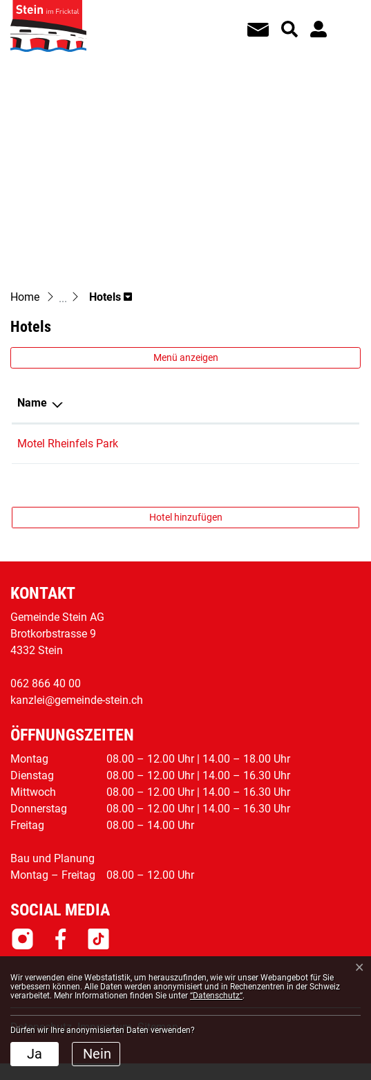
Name (32, 402)
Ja (34, 1053)
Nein (97, 1053)
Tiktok (98, 939)
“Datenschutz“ (216, 995)
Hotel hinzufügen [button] (185, 517)
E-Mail (246, 402)
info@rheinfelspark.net (285, 443)
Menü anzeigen (185, 357)
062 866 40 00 (45, 683)
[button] (110, 297)
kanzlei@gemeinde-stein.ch (76, 700)
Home (24, 297)
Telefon (159, 402)
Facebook (60, 939)
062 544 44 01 (175, 443)
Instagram (22, 939)
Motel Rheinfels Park (67, 443)
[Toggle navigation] (344, 20)
